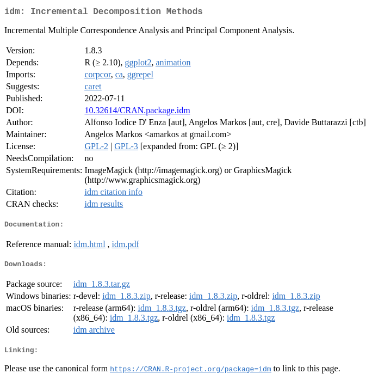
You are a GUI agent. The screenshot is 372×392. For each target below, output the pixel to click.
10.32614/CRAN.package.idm (137, 112)
